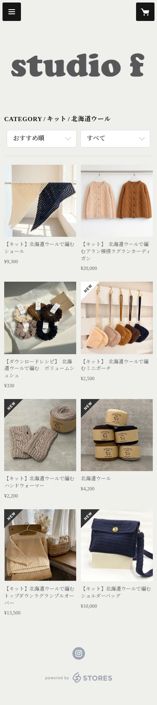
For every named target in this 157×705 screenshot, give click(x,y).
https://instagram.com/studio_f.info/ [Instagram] (78, 653)
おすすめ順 (28, 138)
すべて (96, 138)
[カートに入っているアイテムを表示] (145, 12)
